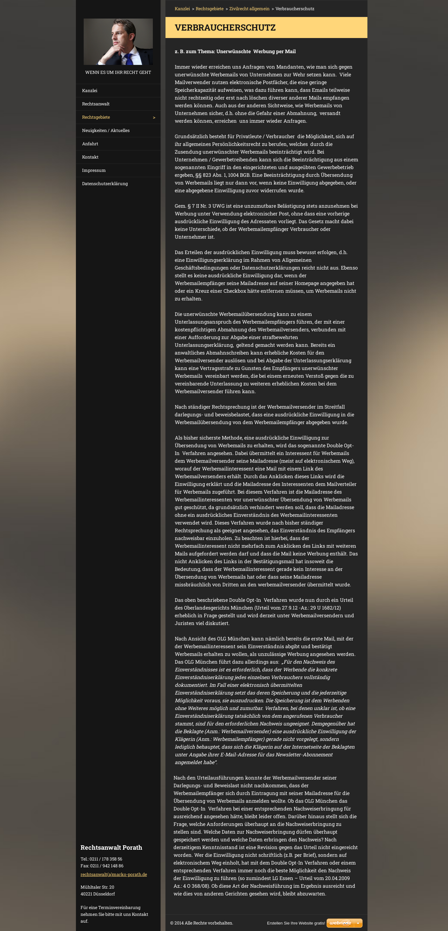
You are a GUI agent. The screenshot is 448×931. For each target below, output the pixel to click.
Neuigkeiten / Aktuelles (106, 130)
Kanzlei (89, 90)
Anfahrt (90, 144)
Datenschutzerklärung (105, 183)
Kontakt (90, 157)
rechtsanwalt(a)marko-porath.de (114, 874)
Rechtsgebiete (96, 117)
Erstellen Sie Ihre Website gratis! (296, 923)
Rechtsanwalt (96, 104)
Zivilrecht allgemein (249, 8)
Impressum (94, 170)
